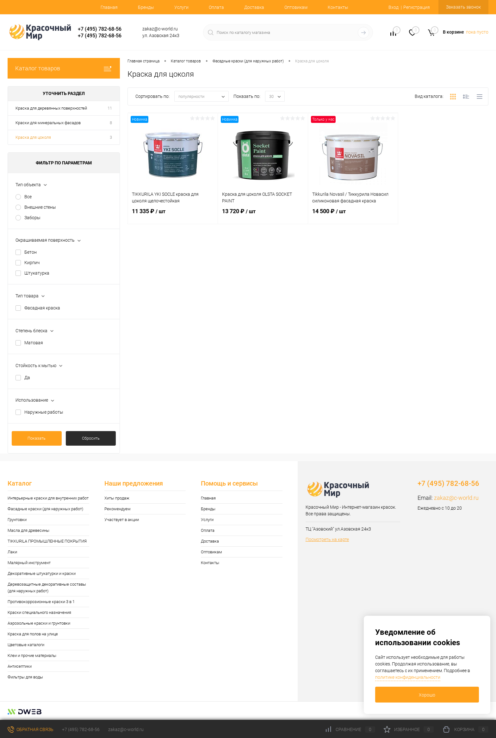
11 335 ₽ (173, 215)
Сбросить (91, 438)
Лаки (12, 552)
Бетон (30, 252)
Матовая (33, 342)
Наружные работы (43, 412)
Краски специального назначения (39, 612)
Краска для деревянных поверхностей (51, 108)
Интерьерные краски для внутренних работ (48, 498)
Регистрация (416, 7)
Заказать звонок (463, 7)
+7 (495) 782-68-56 (99, 29)
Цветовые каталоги (26, 644)
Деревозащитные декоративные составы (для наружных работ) (47, 587)
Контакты (338, 7)
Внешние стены (40, 207)
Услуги (181, 7)
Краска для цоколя (33, 137)
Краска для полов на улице (33, 634)
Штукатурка (36, 273)
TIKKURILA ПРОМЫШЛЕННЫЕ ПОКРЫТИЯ (47, 541)
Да (27, 377)
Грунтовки (17, 519)
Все (28, 196)
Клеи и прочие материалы (32, 655)
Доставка (254, 7)
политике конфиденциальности (407, 677)
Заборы (32, 217)
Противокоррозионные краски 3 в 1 (41, 601)
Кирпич (32, 262)
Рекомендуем (117, 508)
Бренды (146, 7)
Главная (109, 7)
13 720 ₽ (263, 215)
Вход (393, 7)
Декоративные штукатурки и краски (42, 573)
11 (110, 108)
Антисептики (20, 666)
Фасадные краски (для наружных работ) (45, 508)
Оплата (216, 7)
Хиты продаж (116, 498)
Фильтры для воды (25, 677)
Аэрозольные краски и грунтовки (39, 623)
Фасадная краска (42, 307)
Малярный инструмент (29, 562)
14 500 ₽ (353, 215)
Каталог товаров (63, 68)
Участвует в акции (121, 519)
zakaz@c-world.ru (456, 497)
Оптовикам (295, 7)
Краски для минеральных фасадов (48, 122)
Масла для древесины (28, 530)
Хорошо (427, 694)
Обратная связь (30, 729)
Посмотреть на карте (327, 539)
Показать (37, 438)
